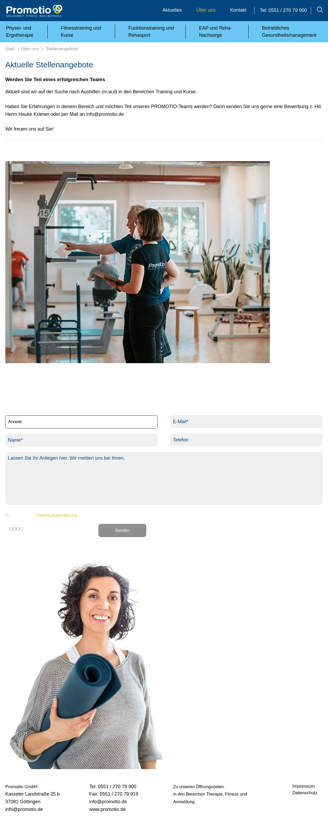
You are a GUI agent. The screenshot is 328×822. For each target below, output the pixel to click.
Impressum (304, 786)
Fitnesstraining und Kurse (81, 31)
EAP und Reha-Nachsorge (215, 31)
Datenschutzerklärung (57, 515)
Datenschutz (305, 792)
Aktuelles (172, 10)
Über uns (206, 10)
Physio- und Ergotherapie (19, 31)
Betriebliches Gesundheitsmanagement (289, 31)
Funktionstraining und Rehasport (151, 31)
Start (10, 48)
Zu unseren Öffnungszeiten (198, 786)
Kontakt (238, 10)
